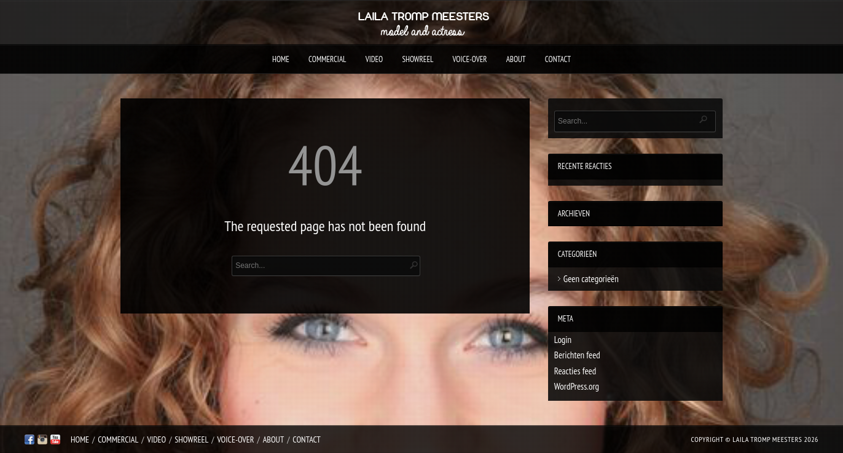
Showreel (417, 59)
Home (280, 59)
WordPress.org (576, 386)
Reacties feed (575, 371)
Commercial (327, 59)
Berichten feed (577, 355)
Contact (558, 59)
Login (562, 339)
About (516, 59)
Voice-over (470, 59)
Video (374, 59)
